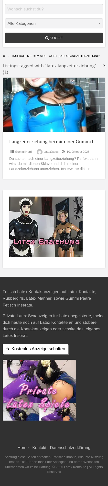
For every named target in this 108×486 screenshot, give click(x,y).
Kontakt (39, 447)
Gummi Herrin (24, 151)
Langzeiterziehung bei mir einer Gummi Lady (55, 141)
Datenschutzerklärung (70, 447)
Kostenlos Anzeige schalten (38, 348)
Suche (54, 38)
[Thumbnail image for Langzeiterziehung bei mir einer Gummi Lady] (54, 105)
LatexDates (51, 151)
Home (23, 447)
